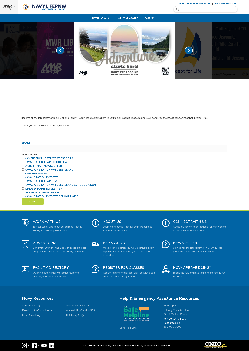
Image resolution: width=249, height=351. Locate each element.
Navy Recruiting (31, 315)
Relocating (114, 242)
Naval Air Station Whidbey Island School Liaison (60, 184)
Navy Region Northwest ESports (48, 158)
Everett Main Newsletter (43, 165)
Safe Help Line (128, 327)
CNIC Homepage (31, 305)
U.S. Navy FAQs (75, 315)
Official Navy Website (78, 305)
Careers (150, 18)
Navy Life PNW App (225, 3)
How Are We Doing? (192, 267)
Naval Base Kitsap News (41, 181)
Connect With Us (190, 221)
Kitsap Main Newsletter (42, 192)
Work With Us (47, 221)
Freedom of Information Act (38, 310)
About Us (112, 221)
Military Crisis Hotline (176, 310)
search (177, 9)
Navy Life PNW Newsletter (194, 3)
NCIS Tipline (170, 305)
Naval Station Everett (41, 177)
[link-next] (189, 50)
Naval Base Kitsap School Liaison (48, 162)
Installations (100, 18)
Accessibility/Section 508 (80, 310)
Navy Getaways (35, 173)
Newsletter (185, 242)
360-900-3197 (172, 326)
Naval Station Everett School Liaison (52, 196)
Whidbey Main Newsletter (43, 188)
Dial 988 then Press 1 (176, 314)
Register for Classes (123, 267)
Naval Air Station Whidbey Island (48, 169)
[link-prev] (60, 50)
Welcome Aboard (128, 18)
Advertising (45, 242)
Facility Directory (51, 267)
